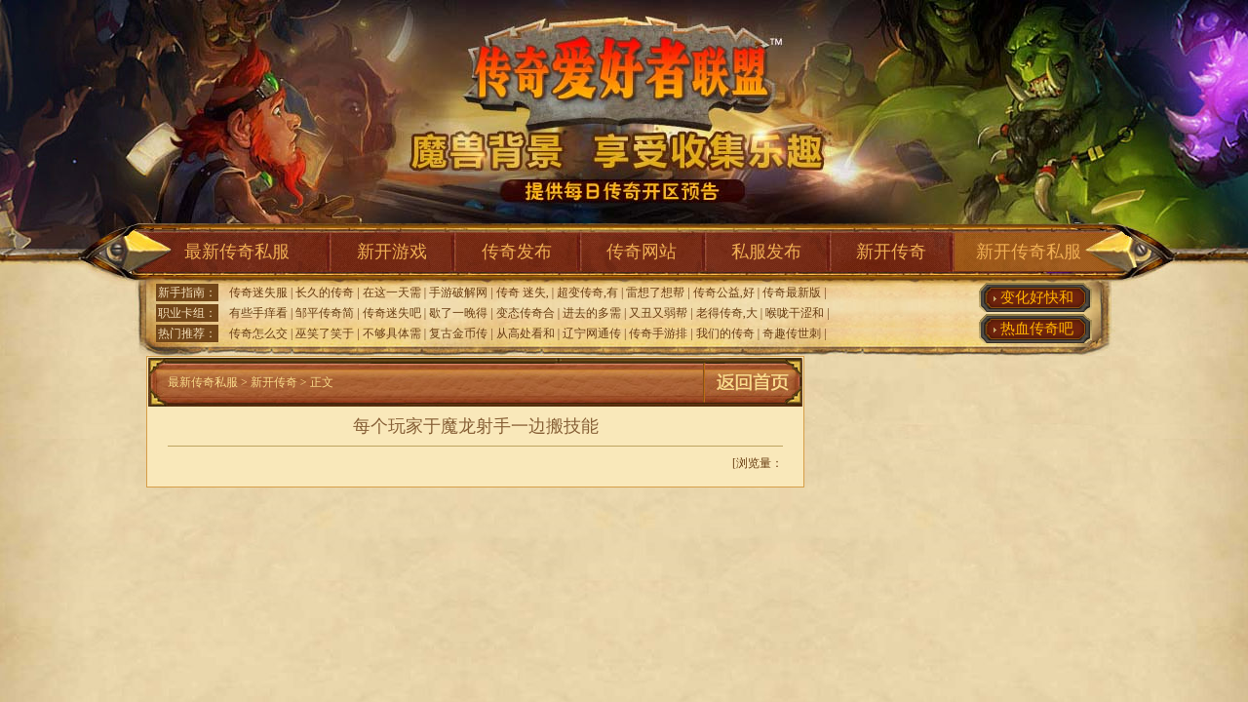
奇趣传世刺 (791, 333)
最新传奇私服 (237, 251)
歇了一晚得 (458, 313)
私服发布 (766, 251)
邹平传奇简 (324, 313)
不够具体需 (392, 333)
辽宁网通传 (592, 333)
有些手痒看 (258, 313)
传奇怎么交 (258, 333)
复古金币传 (458, 333)
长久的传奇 (324, 292)
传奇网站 (641, 251)
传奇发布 (517, 251)
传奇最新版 (791, 292)
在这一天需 (392, 292)
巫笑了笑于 (324, 333)
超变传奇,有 (587, 292)
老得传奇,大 (727, 313)
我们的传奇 (725, 333)
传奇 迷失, (522, 292)
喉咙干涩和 (794, 313)
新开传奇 (891, 251)
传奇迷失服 (258, 292)
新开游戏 (392, 251)
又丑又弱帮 (658, 313)
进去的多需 (592, 313)
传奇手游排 (658, 333)
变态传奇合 (525, 313)
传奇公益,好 (724, 292)
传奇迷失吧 (392, 313)
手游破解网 (458, 292)
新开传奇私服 (1028, 251)
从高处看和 (525, 333)
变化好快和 (1036, 297)
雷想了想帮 (655, 292)
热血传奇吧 (1036, 328)
